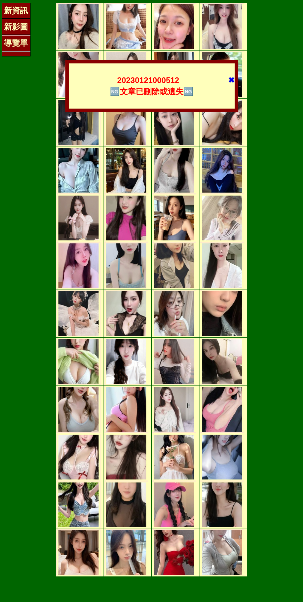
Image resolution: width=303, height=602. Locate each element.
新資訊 (16, 10)
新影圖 (16, 26)
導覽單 (16, 43)
